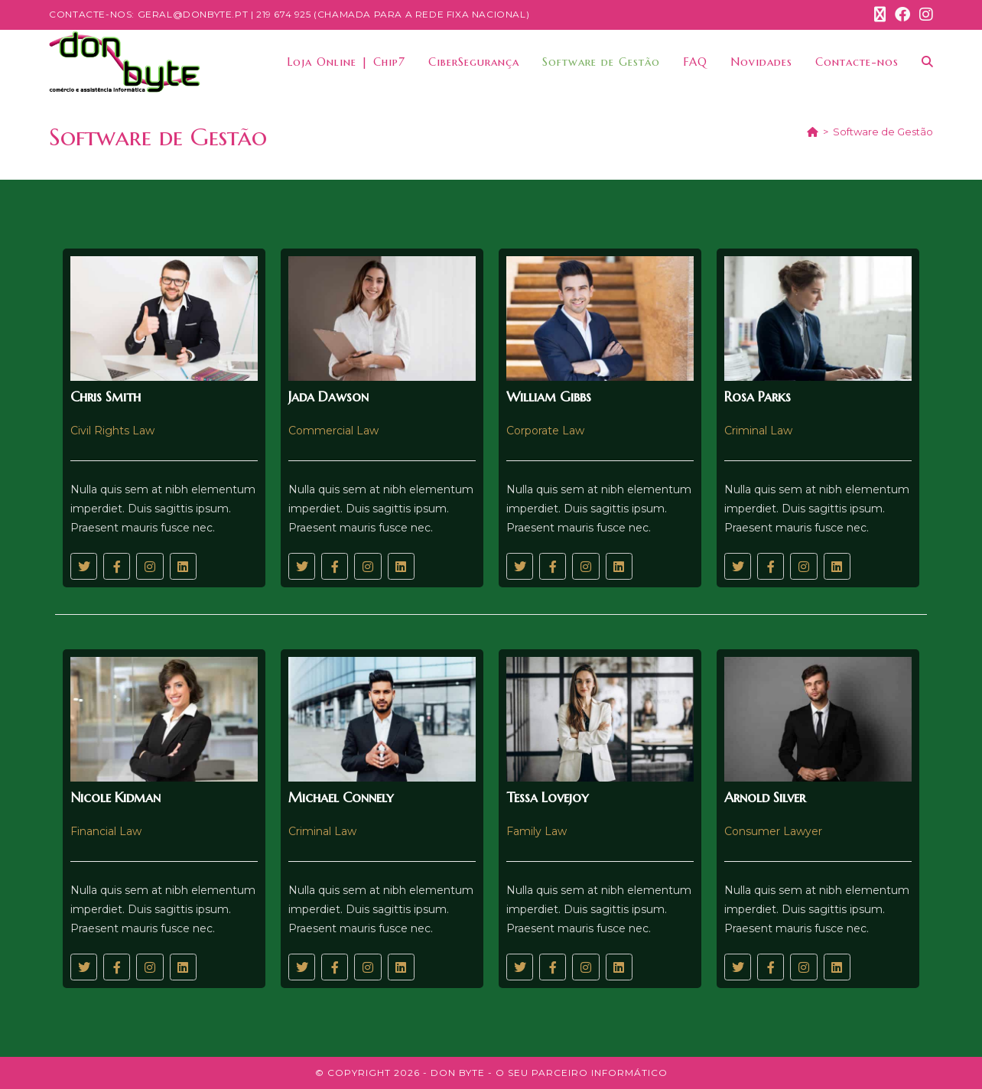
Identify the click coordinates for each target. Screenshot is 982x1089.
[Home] (812, 131)
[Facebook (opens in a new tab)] (902, 14)
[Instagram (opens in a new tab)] (924, 14)
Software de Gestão (883, 131)
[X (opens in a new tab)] (880, 14)
